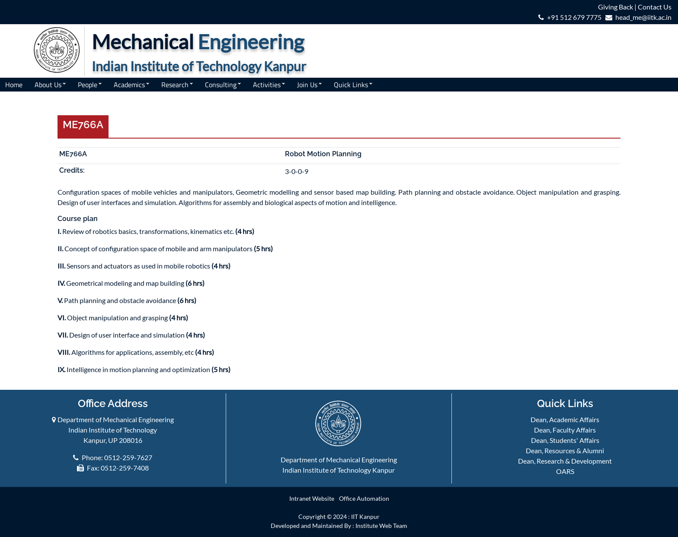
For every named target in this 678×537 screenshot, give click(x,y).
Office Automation (364, 498)
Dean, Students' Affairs (565, 440)
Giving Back (615, 7)
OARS (565, 471)
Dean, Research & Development (565, 461)
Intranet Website (311, 498)
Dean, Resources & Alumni (565, 450)
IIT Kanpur (365, 516)
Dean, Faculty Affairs (565, 430)
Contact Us (655, 7)
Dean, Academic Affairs (565, 419)
